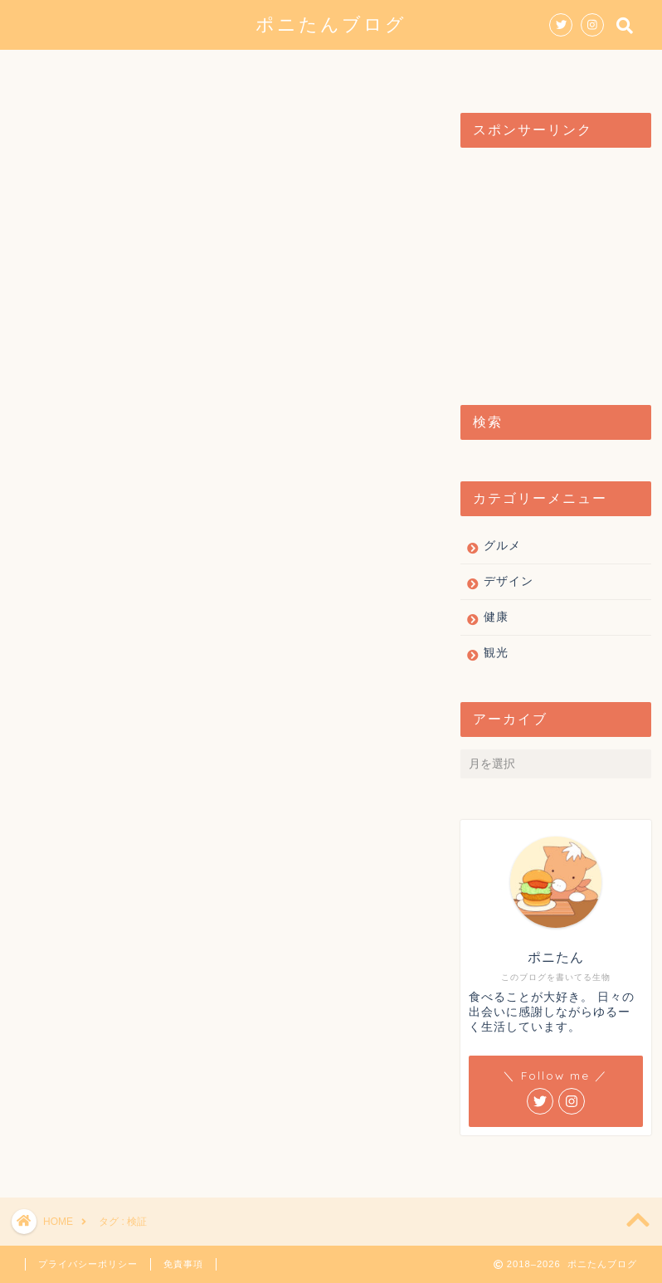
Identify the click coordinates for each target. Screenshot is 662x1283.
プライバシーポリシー (88, 1264)
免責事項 (183, 1264)
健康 (453, 69)
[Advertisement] (551, 268)
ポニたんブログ (331, 23)
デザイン (303, 69)
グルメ (216, 69)
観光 (385, 69)
